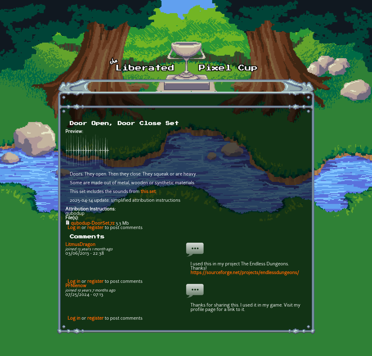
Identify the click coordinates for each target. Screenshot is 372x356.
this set (148, 192)
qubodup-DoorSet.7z (92, 223)
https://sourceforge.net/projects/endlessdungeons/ (244, 273)
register (95, 228)
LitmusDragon (80, 245)
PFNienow (75, 286)
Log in (74, 228)
